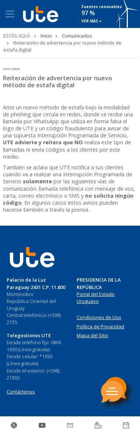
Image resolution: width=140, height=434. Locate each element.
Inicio (46, 35)
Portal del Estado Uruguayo (96, 298)
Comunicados (77, 35)
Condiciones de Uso (99, 317)
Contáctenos (21, 391)
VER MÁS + (91, 21)
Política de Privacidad (100, 326)
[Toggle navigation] (10, 14)
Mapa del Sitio (92, 335)
